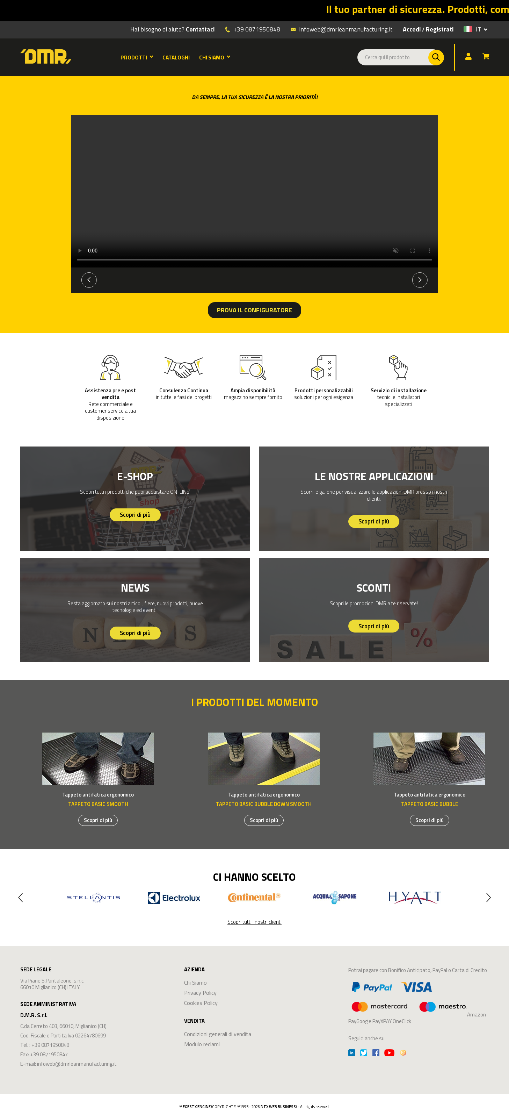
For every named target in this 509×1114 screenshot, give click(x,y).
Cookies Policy (201, 1002)
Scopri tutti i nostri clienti (254, 922)
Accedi (412, 30)
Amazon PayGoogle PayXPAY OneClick (417, 1002)
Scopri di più (135, 514)
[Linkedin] (351, 1053)
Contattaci (200, 30)
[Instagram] (403, 1053)
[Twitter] (363, 1053)
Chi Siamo (195, 982)
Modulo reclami (202, 1044)
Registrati (439, 30)
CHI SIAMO (214, 57)
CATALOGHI (176, 57)
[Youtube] (389, 1053)
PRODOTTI (137, 57)
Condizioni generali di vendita (217, 1033)
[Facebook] (375, 1053)
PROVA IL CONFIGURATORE (254, 310)
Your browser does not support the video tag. (254, 191)
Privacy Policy (200, 992)
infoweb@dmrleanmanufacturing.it (341, 29)
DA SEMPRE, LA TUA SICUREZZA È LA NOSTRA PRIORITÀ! (255, 97)
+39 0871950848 (256, 30)
